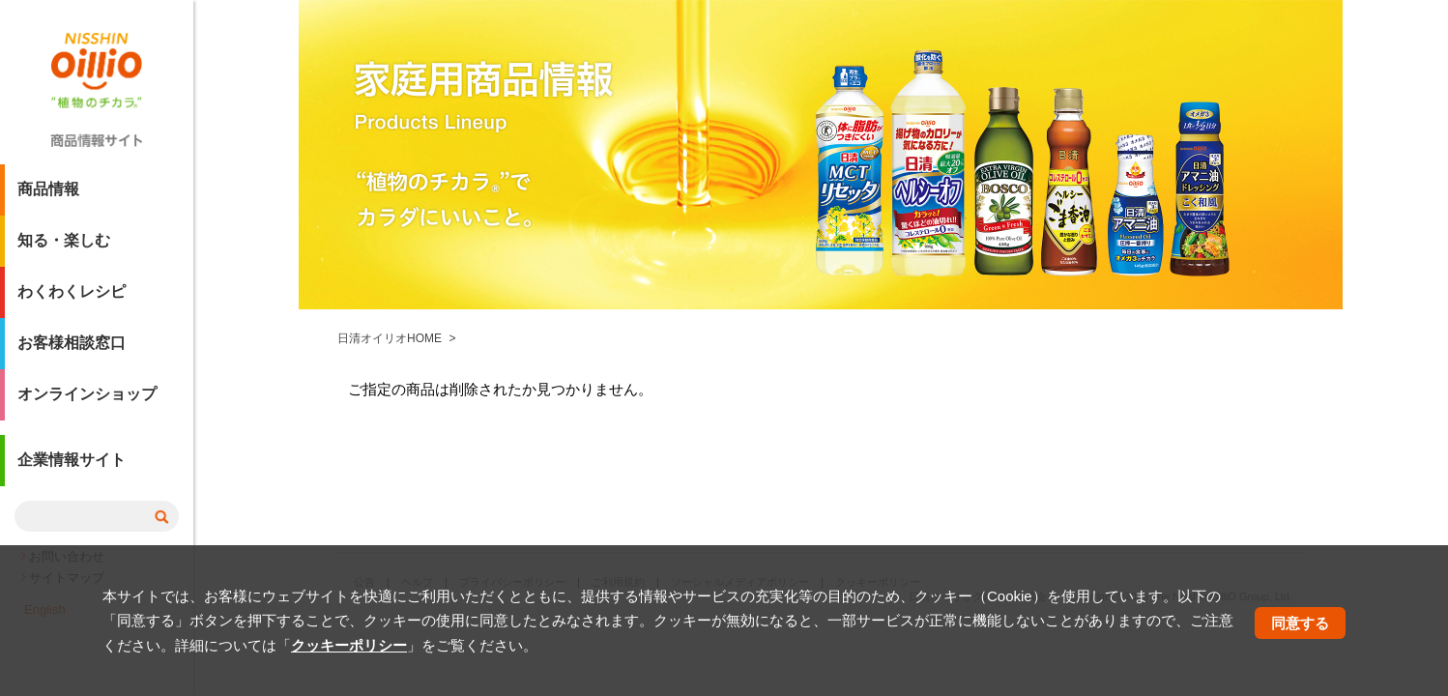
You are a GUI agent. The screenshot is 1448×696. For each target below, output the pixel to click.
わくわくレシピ (71, 299)
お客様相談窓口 (71, 350)
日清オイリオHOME (389, 338)
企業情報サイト (71, 467)
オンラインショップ (87, 402)
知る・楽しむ (63, 248)
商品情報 (48, 197)
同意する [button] (1300, 623)
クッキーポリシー (349, 645)
